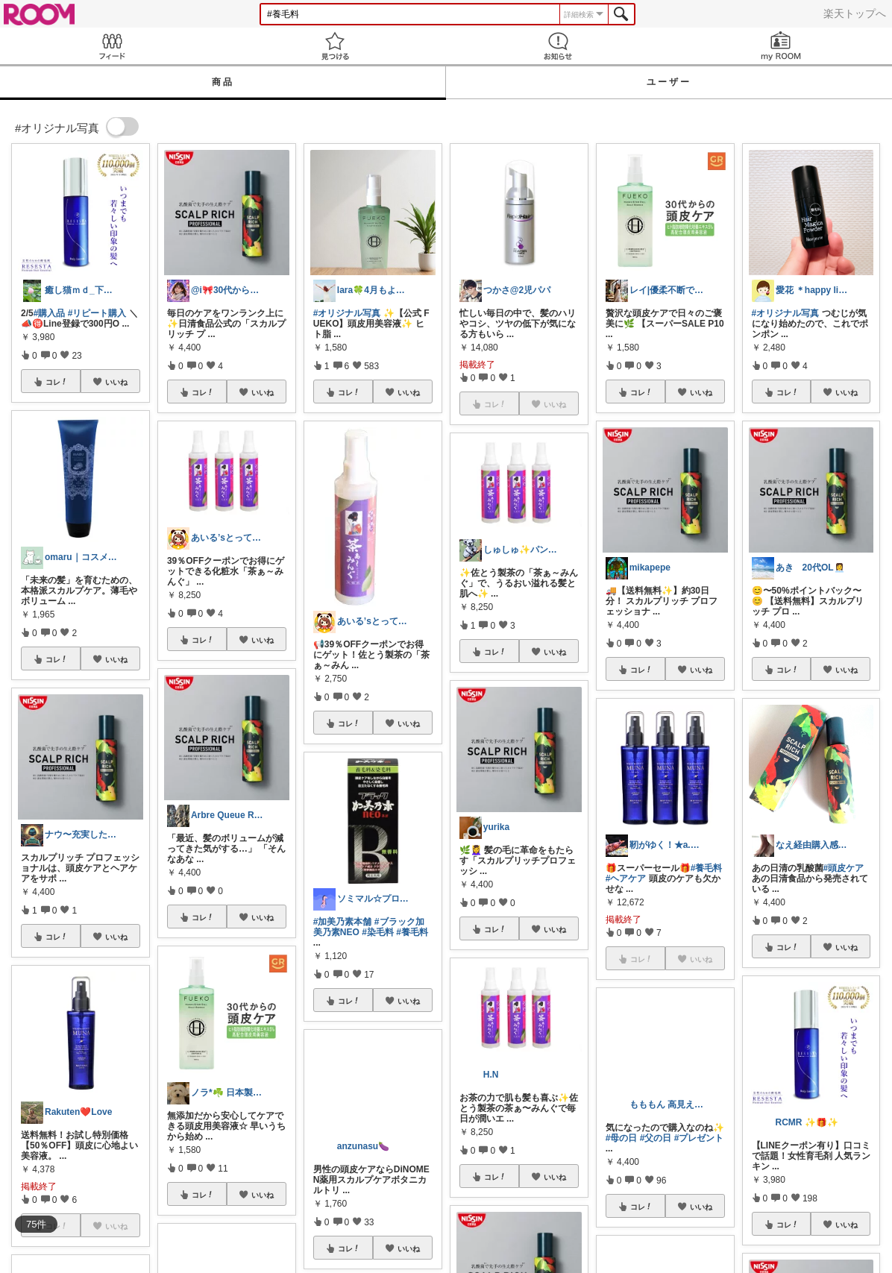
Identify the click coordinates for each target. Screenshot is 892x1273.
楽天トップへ (854, 13)
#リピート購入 (97, 313)
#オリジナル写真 (347, 313)
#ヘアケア (626, 878)
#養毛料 (412, 932)
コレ (56, 382)
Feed (111, 46)
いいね (116, 382)
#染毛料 (378, 932)
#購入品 (50, 313)
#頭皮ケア (843, 868)
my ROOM (780, 46)
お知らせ (557, 46)
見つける (334, 46)
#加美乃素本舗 (342, 922)
